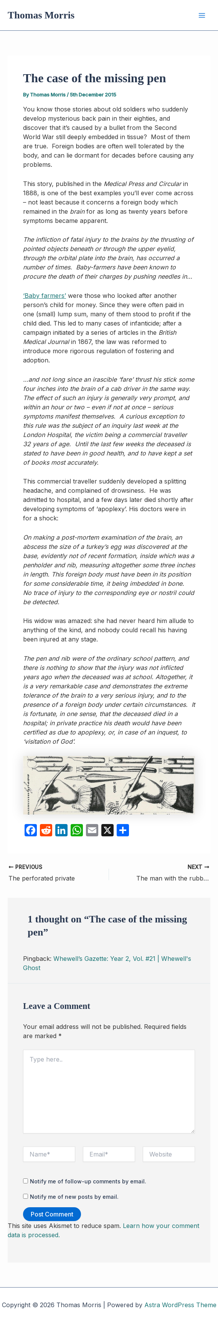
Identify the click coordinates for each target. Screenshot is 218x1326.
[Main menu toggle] (201, 15)
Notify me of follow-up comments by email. (88, 1181)
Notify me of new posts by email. (74, 1196)
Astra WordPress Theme (180, 1305)
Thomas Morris (41, 15)
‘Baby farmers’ (44, 295)
